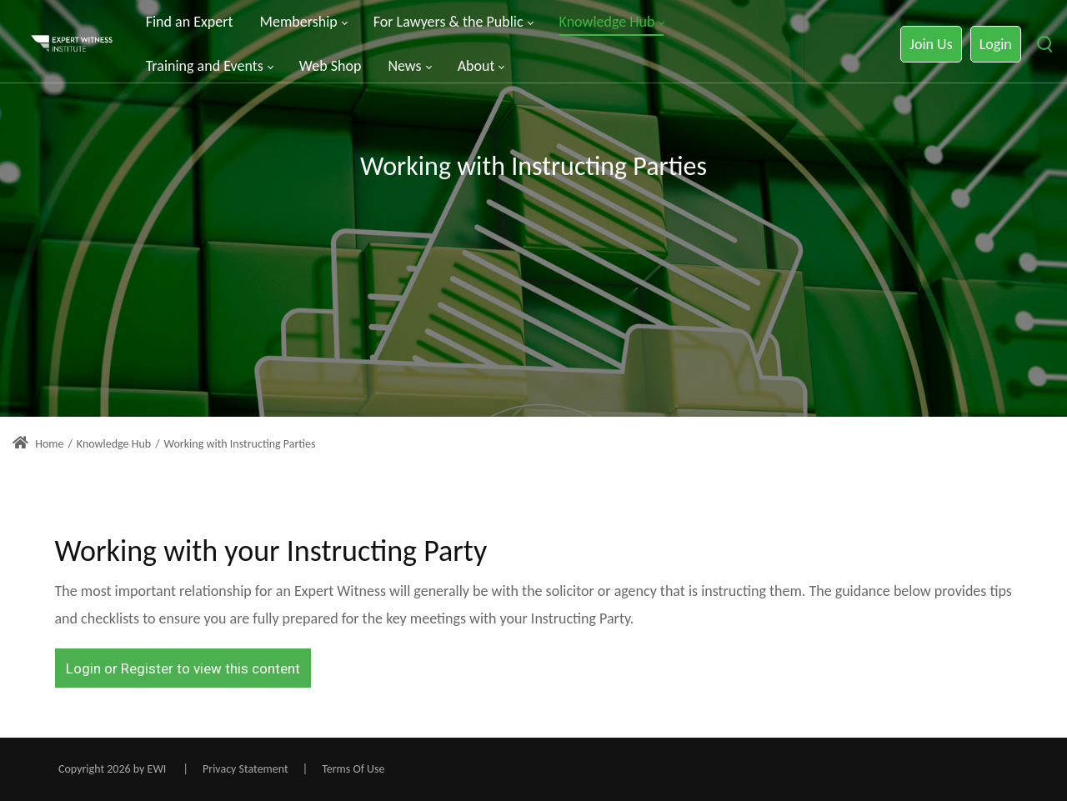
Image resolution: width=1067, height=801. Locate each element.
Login (995, 44)
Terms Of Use (353, 769)
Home (38, 444)
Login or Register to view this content (183, 668)
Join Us (930, 44)
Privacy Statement (245, 769)
